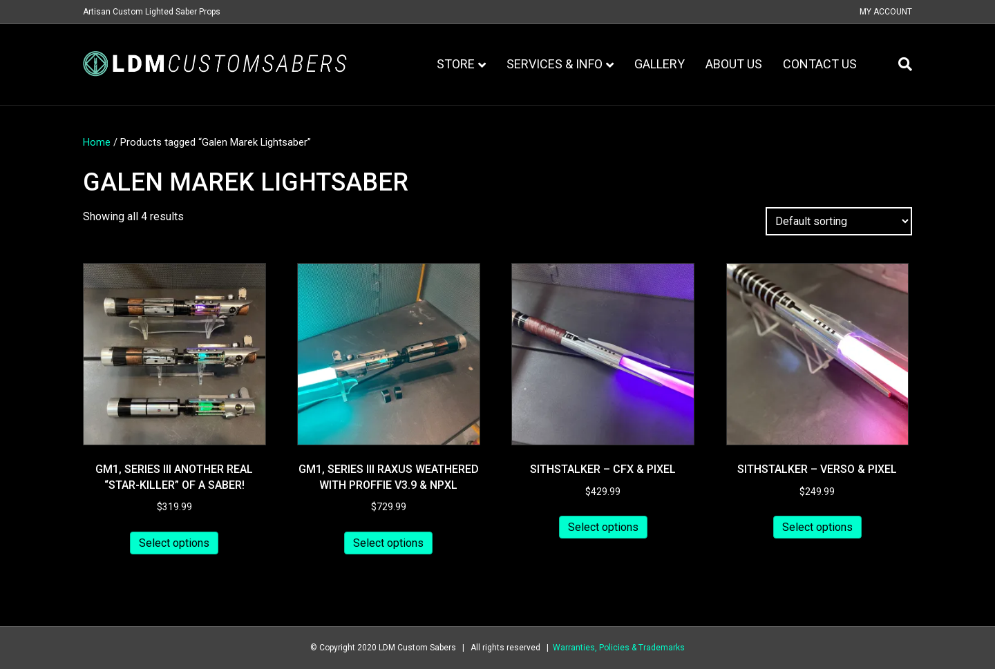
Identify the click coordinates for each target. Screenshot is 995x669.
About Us (733, 64)
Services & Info (554, 64)
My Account (886, 12)
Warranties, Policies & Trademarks (619, 647)
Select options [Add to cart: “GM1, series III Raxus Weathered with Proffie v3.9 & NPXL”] (388, 543)
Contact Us (820, 64)
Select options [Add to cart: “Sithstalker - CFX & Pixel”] (603, 527)
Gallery (659, 64)
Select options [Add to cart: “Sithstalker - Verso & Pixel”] (817, 527)
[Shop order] (839, 221)
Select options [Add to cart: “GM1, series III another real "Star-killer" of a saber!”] (174, 543)
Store (456, 64)
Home (97, 142)
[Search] (900, 64)
